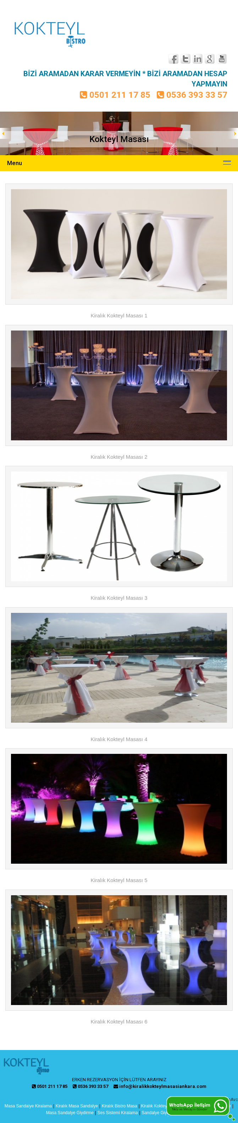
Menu (14, 163)
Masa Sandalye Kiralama (28, 1106)
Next (232, 133)
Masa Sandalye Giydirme (70, 1112)
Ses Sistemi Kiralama (117, 1112)
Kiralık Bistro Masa (119, 1106)
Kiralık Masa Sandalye (77, 1106)
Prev (5, 133)
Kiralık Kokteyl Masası (162, 1106)
